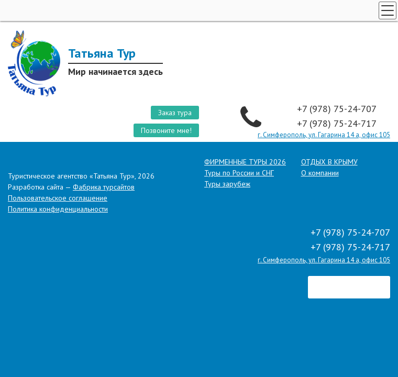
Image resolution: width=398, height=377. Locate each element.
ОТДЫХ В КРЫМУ (329, 162)
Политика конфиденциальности (58, 209)
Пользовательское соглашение (57, 198)
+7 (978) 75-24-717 (338, 123)
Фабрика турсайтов (104, 187)
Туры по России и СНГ (239, 173)
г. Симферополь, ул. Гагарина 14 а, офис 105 (324, 134)
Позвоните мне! (166, 130)
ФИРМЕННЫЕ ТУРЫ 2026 (245, 162)
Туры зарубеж (227, 183)
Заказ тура (175, 112)
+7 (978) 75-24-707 (338, 109)
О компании (320, 173)
